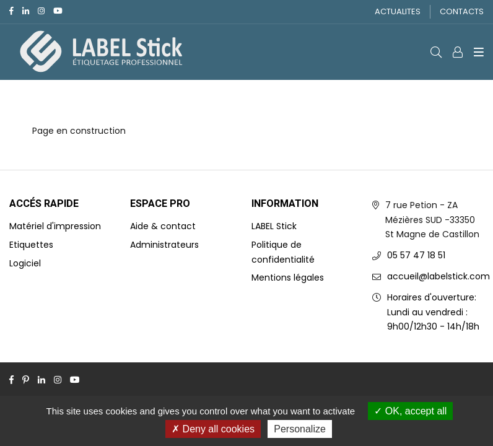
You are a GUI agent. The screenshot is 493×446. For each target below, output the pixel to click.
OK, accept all (410, 411)
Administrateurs (164, 244)
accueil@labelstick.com (438, 276)
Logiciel (25, 263)
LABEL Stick (274, 226)
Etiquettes (31, 244)
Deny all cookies (213, 429)
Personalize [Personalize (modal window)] (300, 429)
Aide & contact (163, 226)
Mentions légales (287, 277)
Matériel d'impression (55, 226)
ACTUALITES (398, 11)
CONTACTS (462, 11)
